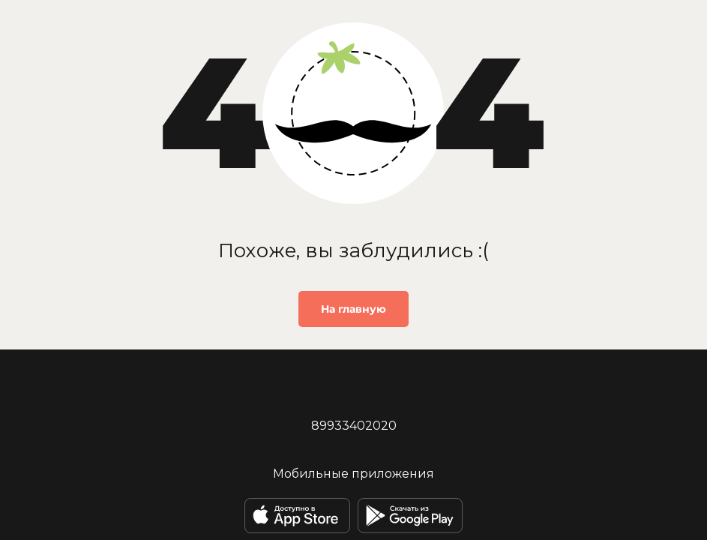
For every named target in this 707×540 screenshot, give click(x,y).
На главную (353, 309)
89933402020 (354, 425)
